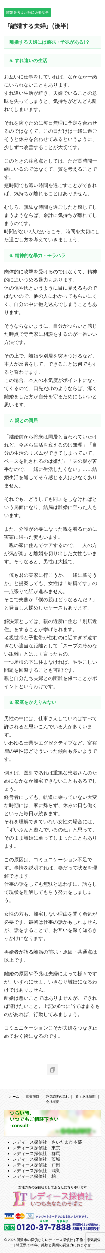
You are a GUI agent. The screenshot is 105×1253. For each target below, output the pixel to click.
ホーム (14, 1097)
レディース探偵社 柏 (34, 1176)
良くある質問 (85, 1097)
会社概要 (52, 1102)
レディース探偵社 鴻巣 (36, 1170)
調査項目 (32, 1097)
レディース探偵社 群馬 (36, 1153)
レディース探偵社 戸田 (36, 1165)
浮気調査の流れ (57, 1097)
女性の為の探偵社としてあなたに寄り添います (52, 1187)
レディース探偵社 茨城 (36, 1159)
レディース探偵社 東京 (36, 1148)
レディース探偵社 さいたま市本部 (47, 1142)
